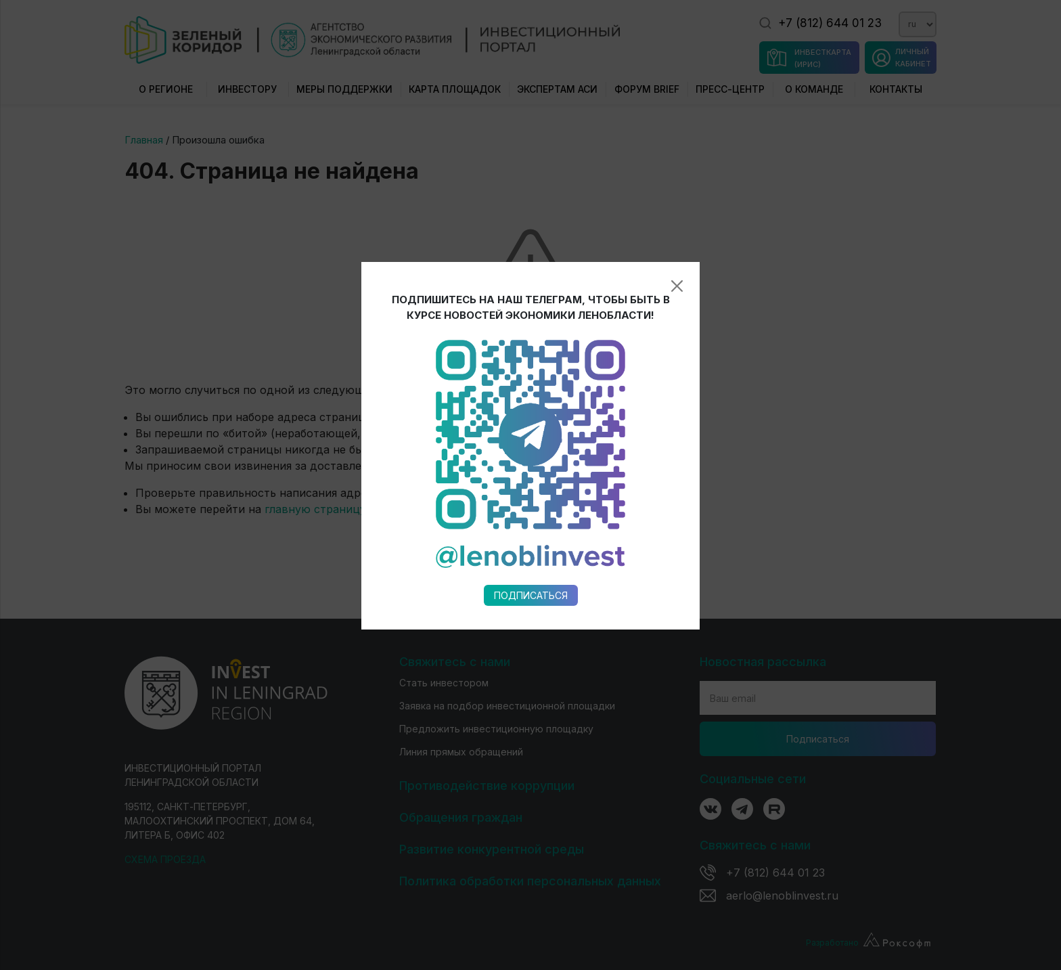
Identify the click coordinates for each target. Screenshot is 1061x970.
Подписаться (531, 502)
